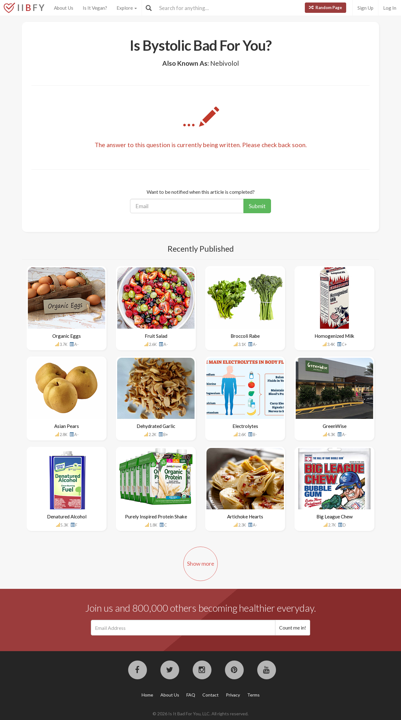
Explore (127, 8)
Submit (257, 206)
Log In (389, 8)
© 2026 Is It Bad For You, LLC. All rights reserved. (200, 713)
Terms (253, 694)
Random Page (325, 7)
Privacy (233, 694)
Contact (210, 694)
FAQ (190, 694)
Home (147, 694)
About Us (63, 8)
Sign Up (365, 8)
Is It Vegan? (95, 8)
